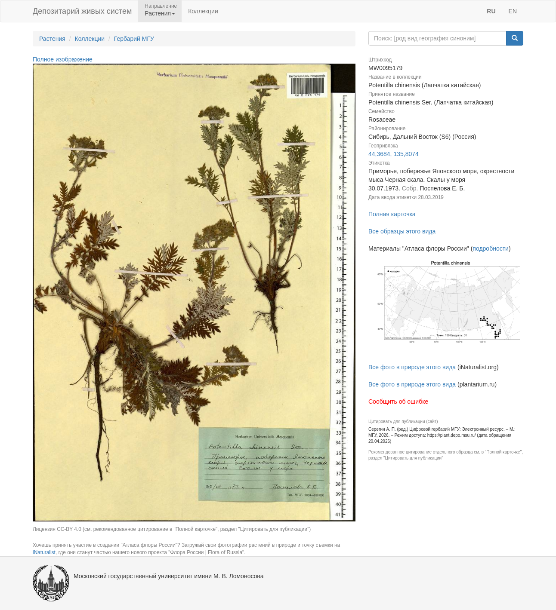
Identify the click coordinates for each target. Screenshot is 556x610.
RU (491, 11)
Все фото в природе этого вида (412, 367)
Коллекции (203, 11)
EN (513, 11)
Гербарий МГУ (134, 38)
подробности (491, 248)
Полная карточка (392, 214)
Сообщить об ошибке (398, 401)
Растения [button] (160, 13)
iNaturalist (44, 552)
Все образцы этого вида (402, 231)
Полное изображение (63, 59)
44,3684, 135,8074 (393, 153)
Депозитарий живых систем (82, 11)
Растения (52, 38)
